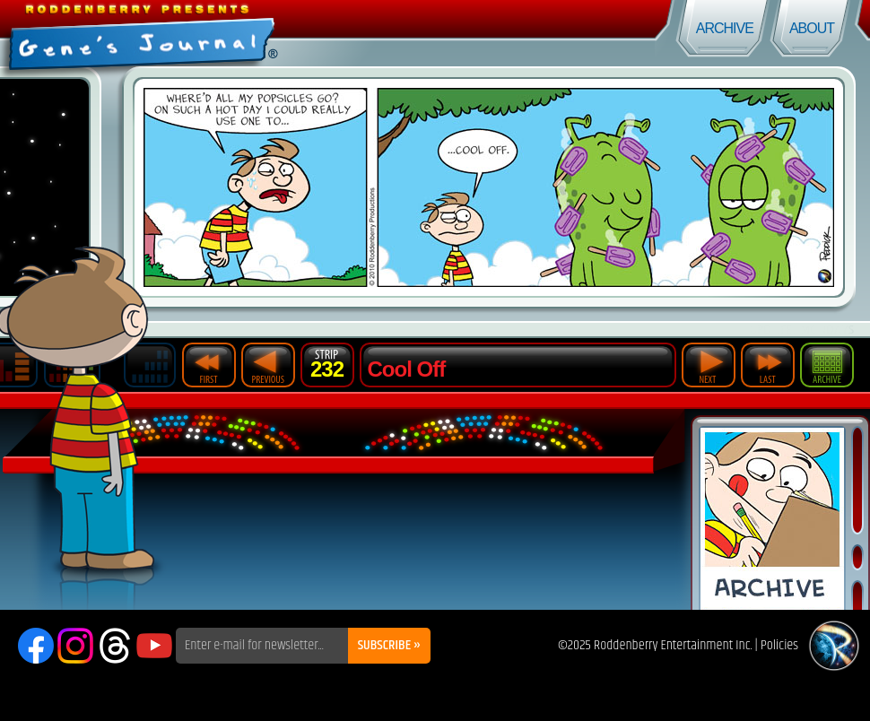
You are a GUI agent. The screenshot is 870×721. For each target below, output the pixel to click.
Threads (115, 646)
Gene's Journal (217, 33)
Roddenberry (834, 646)
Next (708, 365)
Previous (268, 365)
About (811, 28)
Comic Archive (772, 519)
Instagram (75, 646)
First (209, 365)
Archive (724, 28)
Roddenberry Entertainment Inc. (673, 645)
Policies (779, 645)
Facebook (36, 646)
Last (767, 365)
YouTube (154, 646)
